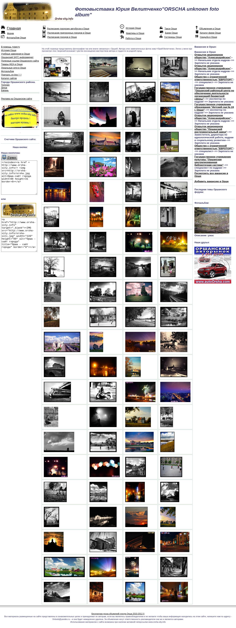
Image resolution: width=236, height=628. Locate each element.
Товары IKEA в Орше (12, 64)
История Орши (133, 28)
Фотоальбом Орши (16, 37)
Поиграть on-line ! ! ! (11, 75)
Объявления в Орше (210, 28)
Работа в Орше (133, 38)
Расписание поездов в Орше (62, 37)
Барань (5, 90)
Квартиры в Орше (135, 33)
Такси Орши (171, 28)
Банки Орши (171, 33)
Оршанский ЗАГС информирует (17, 57)
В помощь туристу (10, 47)
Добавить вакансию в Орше (211, 181)
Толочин (5, 85)
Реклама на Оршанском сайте (16, 98)
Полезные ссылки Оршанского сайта (20, 61)
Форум (10, 33)
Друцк (4, 87)
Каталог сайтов (9, 78)
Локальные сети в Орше (13, 68)
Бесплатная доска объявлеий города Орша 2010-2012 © (118, 614)
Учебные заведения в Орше (15, 54)
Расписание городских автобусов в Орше (68, 28)
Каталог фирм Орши (210, 33)
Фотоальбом (7, 71)
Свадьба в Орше (208, 37)
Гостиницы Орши (173, 37)
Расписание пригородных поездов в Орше (69, 33)
